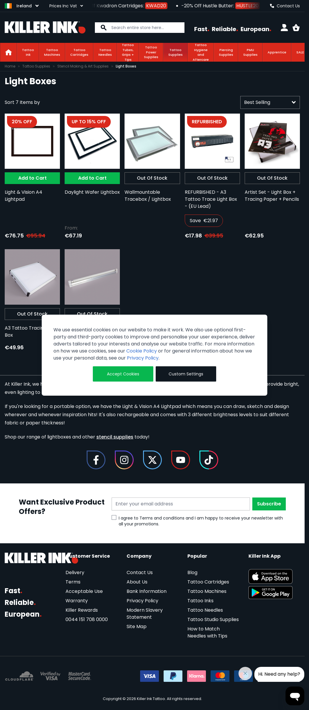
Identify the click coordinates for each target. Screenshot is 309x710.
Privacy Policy (143, 358)
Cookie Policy (141, 351)
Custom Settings (186, 374)
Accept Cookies (123, 374)
